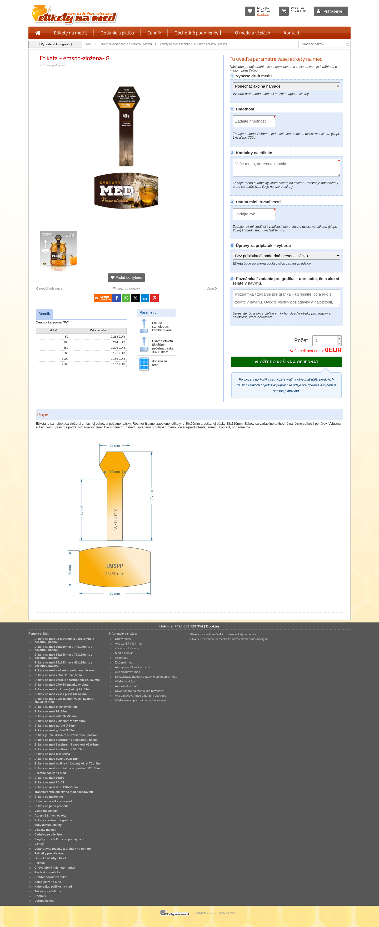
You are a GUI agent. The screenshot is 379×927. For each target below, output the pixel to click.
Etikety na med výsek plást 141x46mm (61, 694)
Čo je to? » (263, 14)
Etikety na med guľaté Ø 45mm (55, 730)
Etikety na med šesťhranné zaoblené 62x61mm (66, 744)
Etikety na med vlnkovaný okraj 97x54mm (63, 689)
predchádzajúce (49, 288)
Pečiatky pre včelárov (49, 853)
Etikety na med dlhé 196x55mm (56, 787)
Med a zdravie (124, 653)
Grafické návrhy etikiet (50, 858)
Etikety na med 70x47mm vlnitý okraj (60, 720)
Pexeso (39, 862)
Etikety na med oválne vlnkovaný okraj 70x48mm (68, 763)
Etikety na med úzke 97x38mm (55, 716)
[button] (339, 338)
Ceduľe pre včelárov (48, 834)
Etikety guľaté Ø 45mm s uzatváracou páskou (66, 735)
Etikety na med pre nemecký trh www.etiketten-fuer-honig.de (229, 639)
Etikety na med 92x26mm (51, 711)
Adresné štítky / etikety (50, 815)
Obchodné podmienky (198, 32)
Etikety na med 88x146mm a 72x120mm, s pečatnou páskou (63, 656)
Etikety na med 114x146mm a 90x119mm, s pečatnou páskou (64, 640)
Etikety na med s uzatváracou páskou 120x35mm (68, 768)
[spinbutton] (325, 341)
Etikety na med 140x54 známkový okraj (61, 684)
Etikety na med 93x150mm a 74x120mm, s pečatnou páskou (63, 648)
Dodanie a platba (117, 32)
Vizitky (39, 843)
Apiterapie (121, 657)
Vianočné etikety (46, 810)
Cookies (213, 626)
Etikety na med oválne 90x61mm (56, 758)
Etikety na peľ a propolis (51, 806)
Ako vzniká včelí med (129, 643)
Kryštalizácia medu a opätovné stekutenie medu (146, 676)
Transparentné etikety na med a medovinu (63, 791)
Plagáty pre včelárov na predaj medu (60, 839)
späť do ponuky (126, 288)
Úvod (88, 44)
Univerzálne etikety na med (53, 801)
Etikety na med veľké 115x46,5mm (58, 675)
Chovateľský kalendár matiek (54, 867)
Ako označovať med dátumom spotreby (140, 695)
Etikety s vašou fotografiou (53, 820)
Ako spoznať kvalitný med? (132, 667)
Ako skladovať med (127, 671)
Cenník (154, 32)
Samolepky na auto (47, 881)
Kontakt (292, 32)
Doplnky (40, 896)
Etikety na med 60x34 (49, 782)
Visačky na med (45, 829)
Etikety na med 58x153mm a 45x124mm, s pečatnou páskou (63, 664)
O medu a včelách (252, 32)
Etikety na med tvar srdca (52, 754)
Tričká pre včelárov (47, 891)
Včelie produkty (125, 681)
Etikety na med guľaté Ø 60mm (55, 725)
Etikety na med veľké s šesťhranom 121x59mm (67, 679)
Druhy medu (123, 638)
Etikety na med (70, 32)
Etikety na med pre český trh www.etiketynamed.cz (223, 634)
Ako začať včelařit (126, 686)
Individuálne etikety (48, 825)
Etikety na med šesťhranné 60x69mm (60, 749)
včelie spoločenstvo (127, 648)
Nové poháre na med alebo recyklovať (139, 690)
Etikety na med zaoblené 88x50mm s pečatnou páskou (193, 44)
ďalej (212, 288)
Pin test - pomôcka (47, 872)
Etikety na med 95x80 (49, 777)
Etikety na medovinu (48, 796)
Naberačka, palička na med (53, 886)
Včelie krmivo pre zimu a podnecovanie (140, 700)
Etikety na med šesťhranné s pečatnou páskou (66, 739)
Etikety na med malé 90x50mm (55, 706)
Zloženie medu (124, 662)
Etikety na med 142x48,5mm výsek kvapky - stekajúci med (64, 700)
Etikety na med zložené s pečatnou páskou (125, 44)
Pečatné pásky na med (50, 772)
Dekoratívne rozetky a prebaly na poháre (62, 848)
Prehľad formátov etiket (50, 877)
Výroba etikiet (44, 900)
